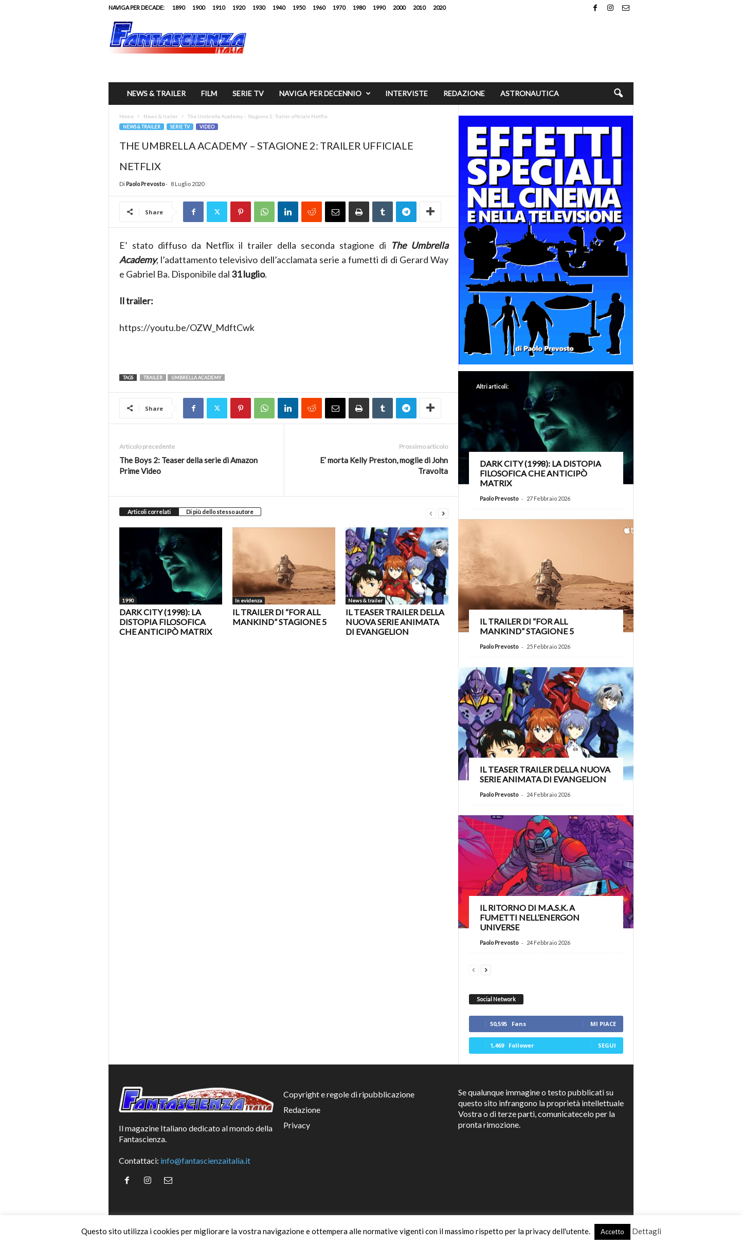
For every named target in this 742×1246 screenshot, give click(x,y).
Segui (607, 1045)
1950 (299, 7)
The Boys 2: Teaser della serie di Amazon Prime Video (188, 465)
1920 (238, 7)
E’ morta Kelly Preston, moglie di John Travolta (384, 465)
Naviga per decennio (325, 93)
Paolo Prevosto (145, 183)
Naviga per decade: (136, 7)
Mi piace (603, 1024)
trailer (152, 377)
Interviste (406, 93)
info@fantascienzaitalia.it (205, 1160)
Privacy (296, 1125)
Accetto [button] (612, 1231)
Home (126, 116)
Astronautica (529, 93)
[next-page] (443, 512)
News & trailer (156, 93)
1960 (319, 7)
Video (207, 127)
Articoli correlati (149, 511)
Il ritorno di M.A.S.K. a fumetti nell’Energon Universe (530, 917)
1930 (258, 7)
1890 (178, 7)
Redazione (464, 93)
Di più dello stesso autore (220, 511)
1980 (359, 7)
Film (209, 93)
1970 (339, 7)
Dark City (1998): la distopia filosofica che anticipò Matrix (165, 621)
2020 (439, 7)
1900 (198, 7)
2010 (419, 7)
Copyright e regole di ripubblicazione (348, 1094)
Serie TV (248, 93)
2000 (399, 7)
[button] (618, 93)
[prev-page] (431, 512)
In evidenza (248, 600)
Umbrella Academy (196, 377)
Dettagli (646, 1231)
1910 (218, 7)
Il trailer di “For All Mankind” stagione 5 (279, 617)
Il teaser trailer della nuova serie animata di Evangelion (395, 621)
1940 (279, 7)
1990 (379, 7)
